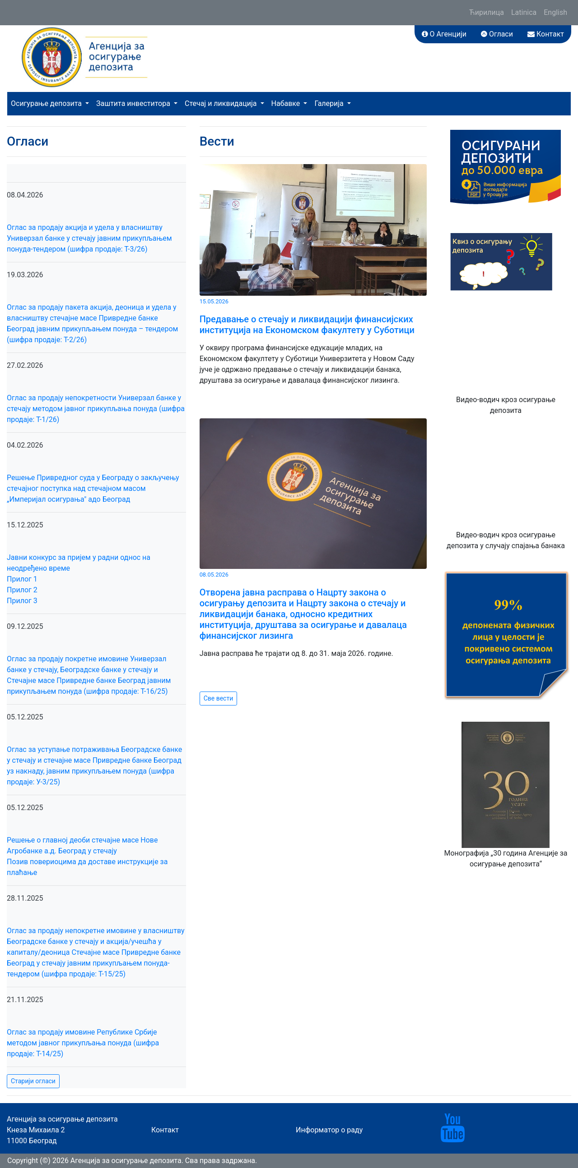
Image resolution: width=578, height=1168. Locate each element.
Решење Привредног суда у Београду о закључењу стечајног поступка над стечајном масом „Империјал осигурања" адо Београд (93, 488)
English (555, 12)
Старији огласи (33, 1081)
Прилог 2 (22, 590)
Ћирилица (486, 12)
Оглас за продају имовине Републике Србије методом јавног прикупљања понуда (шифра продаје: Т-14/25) (83, 1043)
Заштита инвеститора (134, 103)
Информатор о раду (329, 1130)
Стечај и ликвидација (221, 103)
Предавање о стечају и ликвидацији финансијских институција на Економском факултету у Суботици (307, 324)
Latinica (523, 12)
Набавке (286, 103)
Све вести (218, 698)
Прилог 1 (22, 579)
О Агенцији (444, 34)
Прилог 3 (22, 600)
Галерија (329, 103)
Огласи (497, 34)
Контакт (545, 34)
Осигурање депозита (47, 103)
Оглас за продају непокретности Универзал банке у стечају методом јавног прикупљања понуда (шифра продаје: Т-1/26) (96, 409)
